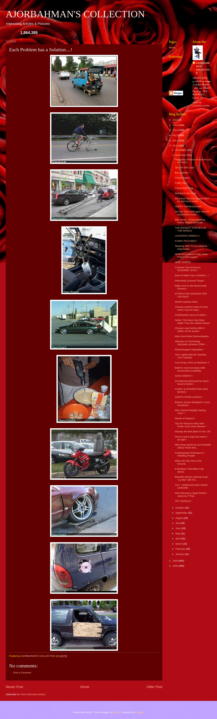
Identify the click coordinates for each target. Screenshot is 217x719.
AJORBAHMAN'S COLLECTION (75, 14)
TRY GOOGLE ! (183, 501)
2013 (176, 130)
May (178, 533)
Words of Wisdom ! (185, 418)
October (180, 507)
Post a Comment (22, 672)
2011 (176, 140)
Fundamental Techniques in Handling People (189, 454)
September (181, 512)
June (178, 528)
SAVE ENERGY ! (184, 376)
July (177, 523)
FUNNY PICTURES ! (186, 241)
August (179, 518)
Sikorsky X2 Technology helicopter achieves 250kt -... (191, 343)
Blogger (139, 712)
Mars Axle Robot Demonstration (192, 336)
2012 (176, 135)
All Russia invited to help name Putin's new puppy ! (191, 255)
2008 (176, 566)
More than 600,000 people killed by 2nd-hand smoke (192, 200)
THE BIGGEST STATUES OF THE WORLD (190, 229)
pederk (116, 712)
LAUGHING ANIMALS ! (187, 235)
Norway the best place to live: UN (192, 431)
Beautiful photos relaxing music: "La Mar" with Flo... (192, 478)
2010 (176, 145)
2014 (176, 125)
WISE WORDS (183, 262)
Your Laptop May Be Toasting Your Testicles (190, 356)
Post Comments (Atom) (32, 694)
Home (84, 687)
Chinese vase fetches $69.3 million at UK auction (190, 329)
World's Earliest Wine (186, 302)
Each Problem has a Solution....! (192, 275)
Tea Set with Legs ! (185, 167)
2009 (176, 560)
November (181, 155)
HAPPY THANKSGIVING (188, 206)
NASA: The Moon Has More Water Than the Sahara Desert (192, 321)
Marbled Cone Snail (185, 193)
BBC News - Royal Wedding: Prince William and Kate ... (190, 221)
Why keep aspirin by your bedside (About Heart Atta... (193, 446)
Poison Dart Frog (184, 188)
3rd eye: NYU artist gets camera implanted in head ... (192, 213)
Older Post (154, 687)
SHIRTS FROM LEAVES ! (189, 397)
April (178, 538)
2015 (176, 120)
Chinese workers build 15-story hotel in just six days (191, 308)
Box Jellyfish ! (182, 172)
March (179, 544)
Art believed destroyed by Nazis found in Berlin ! (192, 382)
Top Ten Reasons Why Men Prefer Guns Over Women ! (190, 425)
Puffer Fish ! (181, 183)
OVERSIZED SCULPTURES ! (191, 315)
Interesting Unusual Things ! (190, 280)
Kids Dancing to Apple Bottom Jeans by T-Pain (191, 494)
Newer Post (14, 687)
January (180, 554)
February (180, 549)
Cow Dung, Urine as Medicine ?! (192, 362)
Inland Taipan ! (182, 177)
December (181, 150)
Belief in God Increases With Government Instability (190, 369)
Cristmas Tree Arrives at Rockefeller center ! (188, 269)
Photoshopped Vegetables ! (189, 349)
